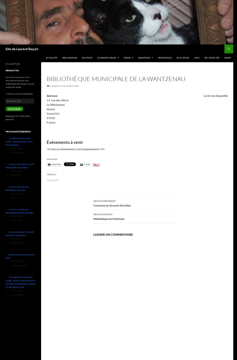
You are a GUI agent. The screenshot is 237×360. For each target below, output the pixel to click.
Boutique (87, 57)
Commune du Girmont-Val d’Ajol (137, 203)
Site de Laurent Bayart (22, 49)
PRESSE (127, 57)
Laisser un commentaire (64, 86)
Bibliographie (69, 57)
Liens (196, 57)
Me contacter (211, 57)
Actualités (51, 57)
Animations (144, 57)
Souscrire (14, 109)
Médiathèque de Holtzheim (137, 216)
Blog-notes (183, 57)
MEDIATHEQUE (165, 57)
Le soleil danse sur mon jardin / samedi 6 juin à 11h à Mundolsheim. (19, 141)
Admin (227, 57)
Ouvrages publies (106, 57)
